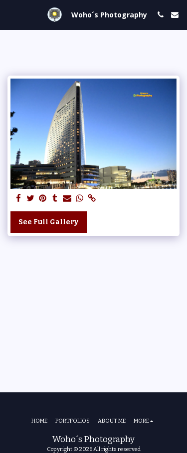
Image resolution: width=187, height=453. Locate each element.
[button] (10, 14)
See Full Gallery (48, 222)
